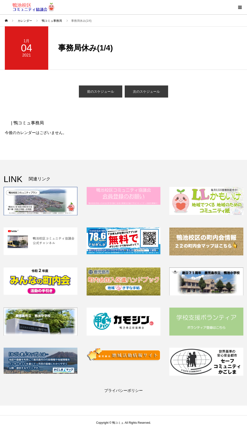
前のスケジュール (100, 91)
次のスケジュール (146, 91)
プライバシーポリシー (123, 390)
